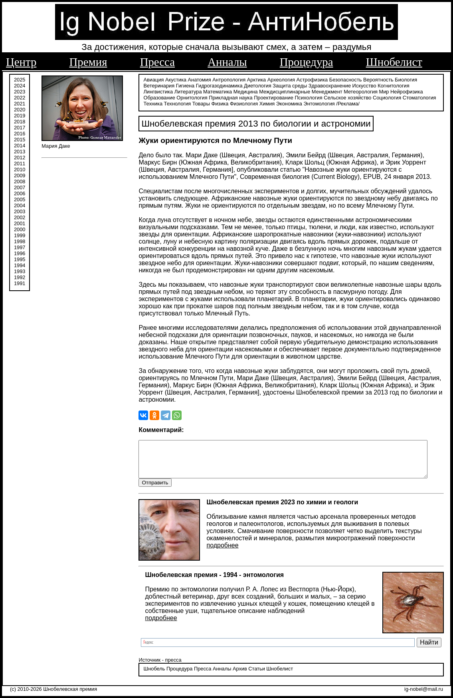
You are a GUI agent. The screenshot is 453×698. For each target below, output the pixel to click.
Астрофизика (308, 79)
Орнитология (154, 97)
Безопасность (341, 79)
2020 (19, 109)
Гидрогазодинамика (215, 85)
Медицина (210, 91)
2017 (19, 127)
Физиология (219, 103)
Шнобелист (394, 62)
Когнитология (389, 85)
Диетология (253, 85)
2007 (19, 187)
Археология (277, 79)
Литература (153, 91)
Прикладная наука (193, 97)
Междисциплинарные (249, 91)
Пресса (157, 62)
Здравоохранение (325, 85)
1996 (19, 253)
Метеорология (326, 91)
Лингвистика (421, 85)
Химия (242, 103)
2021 (19, 103)
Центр (21, 62)
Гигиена (181, 85)
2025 (19, 79)
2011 (19, 163)
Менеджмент (292, 91)
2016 (19, 133)
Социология (350, 97)
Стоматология (382, 97)
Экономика (264, 103)
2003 (19, 211)
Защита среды (286, 85)
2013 (19, 151)
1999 (19, 235)
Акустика (171, 79)
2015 (19, 139)
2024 (19, 85)
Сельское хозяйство (310, 97)
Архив (235, 676)
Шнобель (150, 676)
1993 (19, 271)
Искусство (360, 85)
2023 (19, 91)
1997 (19, 247)
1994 (19, 265)
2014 (19, 145)
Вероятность (374, 79)
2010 (19, 169)
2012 (19, 157)
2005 (19, 199)
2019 (19, 115)
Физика (195, 103)
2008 (19, 181)
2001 (19, 223)
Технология (152, 103)
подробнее (218, 552)
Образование (405, 91)
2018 (19, 121)
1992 (19, 277)
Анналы (227, 62)
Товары (176, 103)
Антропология (224, 79)
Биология (402, 79)
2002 (19, 217)
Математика (182, 91)
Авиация (149, 79)
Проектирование (236, 97)
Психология (271, 97)
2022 (19, 97)
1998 (19, 241)
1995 (19, 259)
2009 (19, 175)
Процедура (306, 62)
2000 (19, 229)
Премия (88, 62)
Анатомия (195, 79)
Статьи (252, 676)
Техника (409, 97)
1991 (19, 283)
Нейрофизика (371, 91)
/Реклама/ (323, 103)
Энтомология (294, 103)
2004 (19, 205)
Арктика (252, 79)
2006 (19, 193)
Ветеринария (154, 85)
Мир (349, 91)
